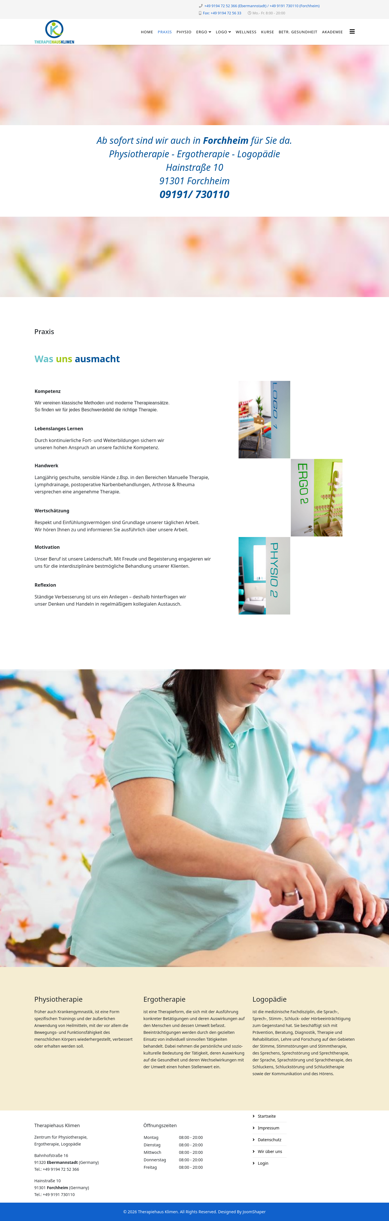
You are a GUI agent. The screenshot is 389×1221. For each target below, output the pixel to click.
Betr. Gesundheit (298, 31)
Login (262, 1163)
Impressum (268, 1128)
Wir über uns (269, 1151)
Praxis (165, 31)
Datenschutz (269, 1139)
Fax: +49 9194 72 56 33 (222, 13)
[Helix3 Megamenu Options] (352, 31)
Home (147, 31)
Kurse (267, 31)
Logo (221, 31)
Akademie (332, 31)
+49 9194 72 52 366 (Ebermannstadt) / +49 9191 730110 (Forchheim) (262, 5)
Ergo (202, 31)
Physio (184, 31)
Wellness (246, 31)
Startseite (266, 1116)
